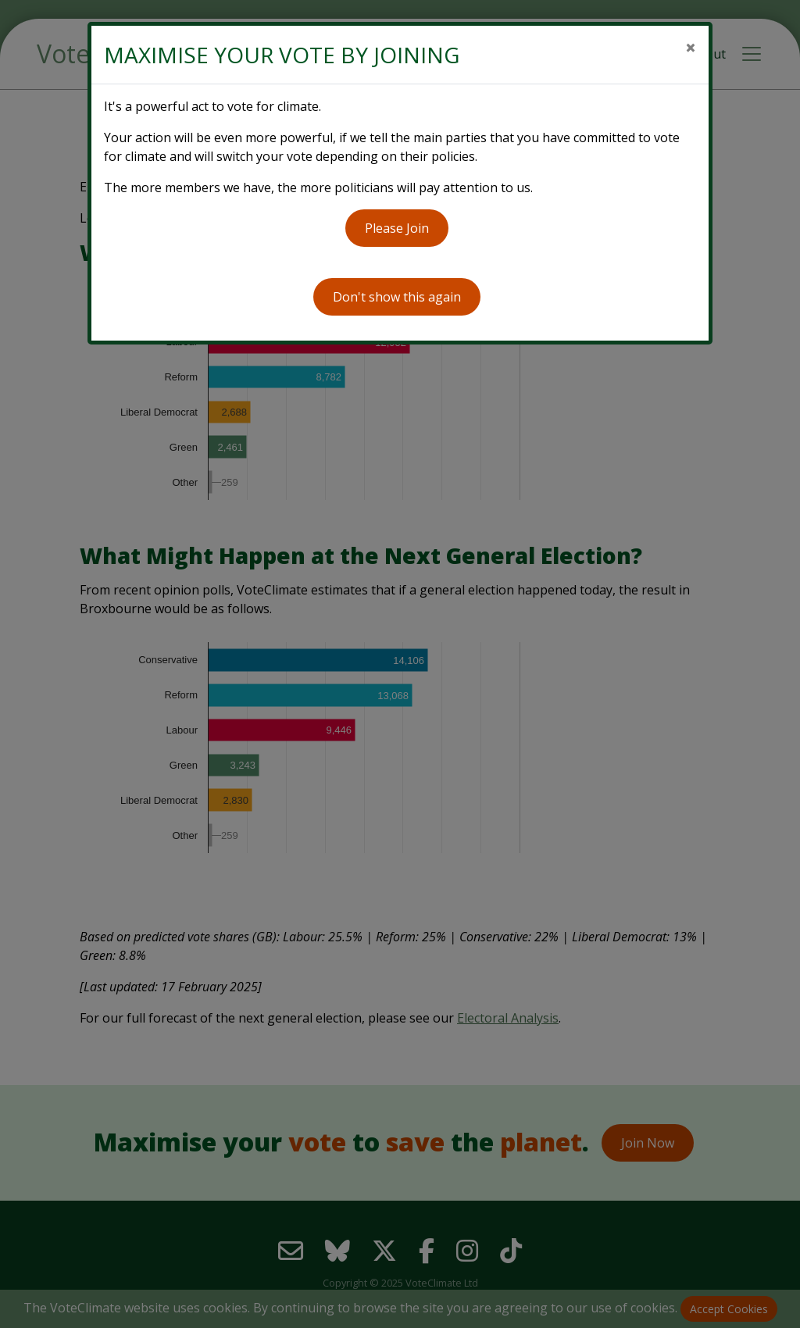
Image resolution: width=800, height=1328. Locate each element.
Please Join (397, 228)
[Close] (691, 48)
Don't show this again (397, 296)
